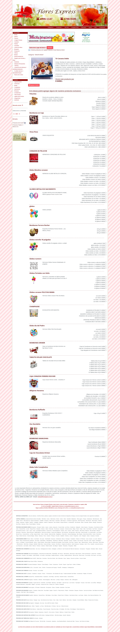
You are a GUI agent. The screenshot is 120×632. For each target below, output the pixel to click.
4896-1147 (44, 18)
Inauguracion (17, 98)
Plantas (16, 43)
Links (95, 27)
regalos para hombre (19, 96)
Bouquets (16, 49)
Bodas (15, 85)
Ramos (16, 36)
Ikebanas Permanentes (19, 63)
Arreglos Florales (18, 40)
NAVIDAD (16, 62)
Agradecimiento (18, 81)
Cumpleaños (17, 87)
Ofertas (16, 53)
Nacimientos (17, 89)
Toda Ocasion (17, 94)
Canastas (16, 42)
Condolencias (17, 92)
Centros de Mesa (18, 47)
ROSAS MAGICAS (18, 56)
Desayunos (17, 51)
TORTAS (16, 65)
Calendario (83, 27)
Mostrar (50, 47)
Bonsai (16, 54)
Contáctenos (102, 27)
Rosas (15, 34)
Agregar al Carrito (34, 85)
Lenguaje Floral (74, 27)
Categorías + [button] (51, 27)
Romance (16, 91)
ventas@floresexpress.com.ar (45, 496)
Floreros (16, 38)
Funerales (16, 45)
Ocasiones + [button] (59, 27)
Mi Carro (67, 27)
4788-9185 (68, 18)
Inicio (14, 27)
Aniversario (17, 83)
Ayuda (90, 27)
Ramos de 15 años (18, 74)
